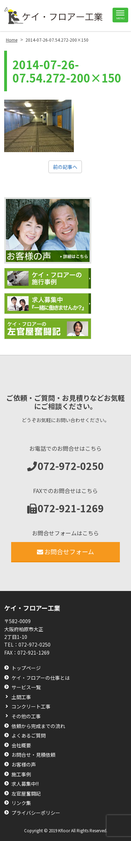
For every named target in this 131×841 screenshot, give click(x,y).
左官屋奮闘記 (26, 793)
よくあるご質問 (28, 735)
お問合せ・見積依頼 (33, 754)
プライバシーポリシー (35, 813)
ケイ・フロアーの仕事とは (40, 678)
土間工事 (21, 697)
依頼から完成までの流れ (38, 726)
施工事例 (21, 774)
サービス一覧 (26, 687)
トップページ (26, 668)
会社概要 (21, 745)
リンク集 (21, 803)
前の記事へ (65, 166)
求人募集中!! (25, 784)
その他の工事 (26, 716)
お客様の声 (23, 764)
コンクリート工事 (31, 706)
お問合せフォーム (65, 551)
